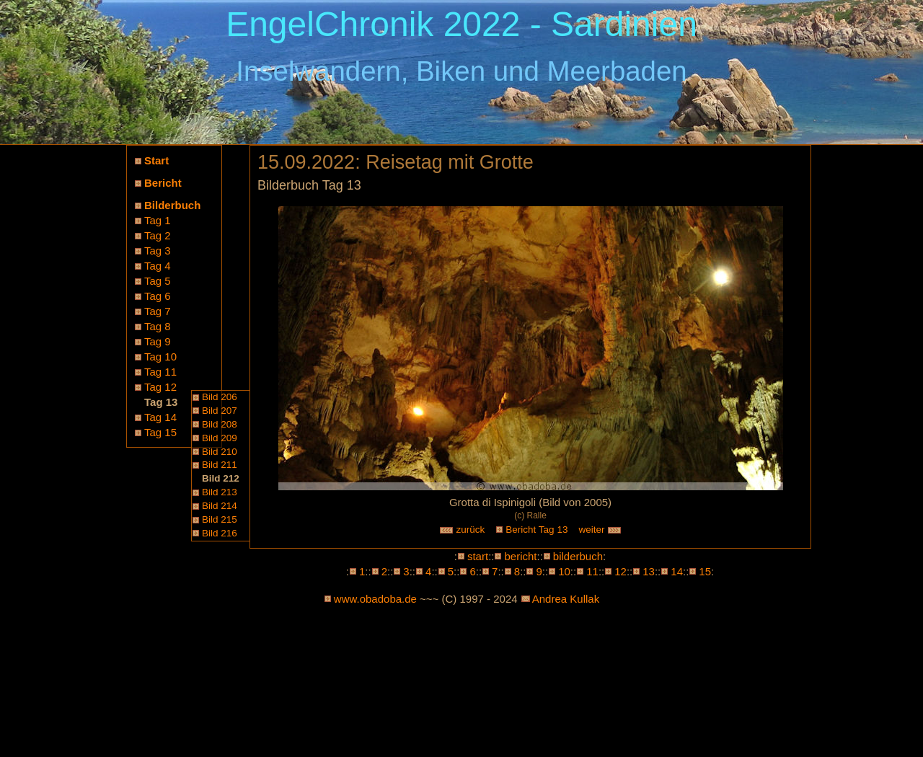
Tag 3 (157, 250)
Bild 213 (219, 492)
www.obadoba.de (375, 599)
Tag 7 (157, 311)
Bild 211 (219, 464)
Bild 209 (219, 438)
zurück (462, 529)
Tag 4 (157, 266)
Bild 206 (219, 396)
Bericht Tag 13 (536, 529)
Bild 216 (219, 533)
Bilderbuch (172, 205)
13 (648, 571)
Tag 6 (157, 296)
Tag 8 (157, 326)
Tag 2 (157, 235)
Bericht (163, 183)
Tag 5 (157, 281)
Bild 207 (219, 410)
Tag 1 (157, 220)
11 (592, 571)
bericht (520, 556)
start (477, 556)
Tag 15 (160, 432)
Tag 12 (160, 387)
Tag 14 (160, 417)
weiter (600, 529)
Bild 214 (219, 505)
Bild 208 (219, 424)
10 (564, 571)
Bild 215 (219, 519)
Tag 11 (160, 372)
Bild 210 (219, 451)
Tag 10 (160, 356)
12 (620, 571)
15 (705, 571)
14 (677, 571)
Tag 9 (157, 341)
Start (156, 160)
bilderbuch (578, 556)
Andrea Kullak (565, 599)
